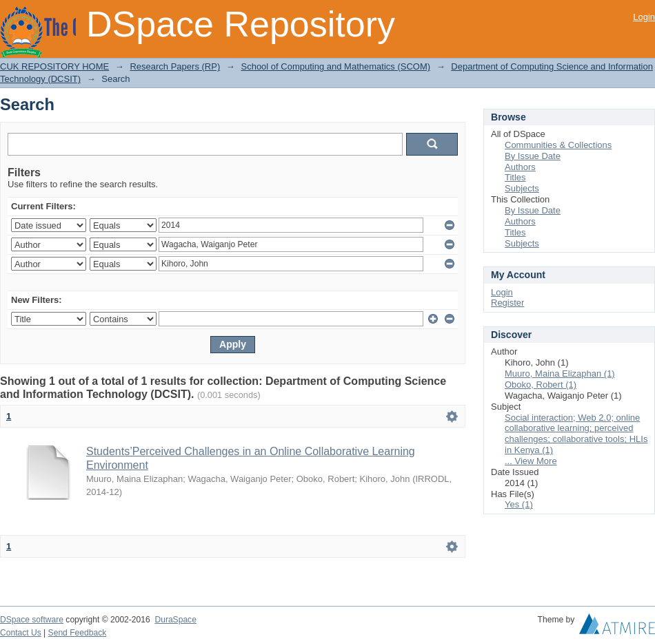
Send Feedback (77, 633)
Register (507, 302)
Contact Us (20, 633)
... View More (531, 461)
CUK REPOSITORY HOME (54, 66)
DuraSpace (175, 619)
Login (644, 17)
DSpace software (31, 619)
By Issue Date (533, 156)
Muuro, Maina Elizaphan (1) (560, 373)
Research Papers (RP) (175, 66)
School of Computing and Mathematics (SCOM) (335, 66)
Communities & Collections (558, 145)
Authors (520, 167)
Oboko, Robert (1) (540, 384)
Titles (515, 177)
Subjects (522, 188)
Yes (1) (519, 504)
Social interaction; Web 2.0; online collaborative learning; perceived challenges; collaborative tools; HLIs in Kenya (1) (576, 434)
